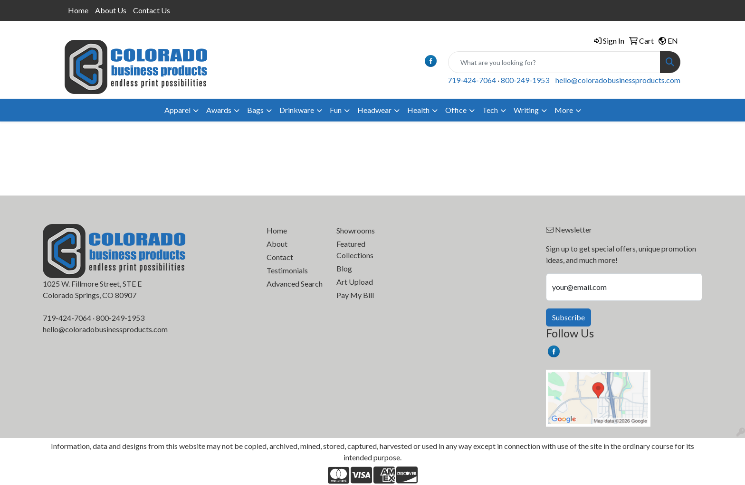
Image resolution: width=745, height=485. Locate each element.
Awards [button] (218, 109)
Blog (344, 268)
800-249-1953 (525, 79)
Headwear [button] (374, 109)
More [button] (563, 109)
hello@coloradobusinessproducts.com (617, 79)
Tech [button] (490, 109)
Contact (280, 256)
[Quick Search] (554, 62)
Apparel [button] (177, 109)
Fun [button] (336, 109)
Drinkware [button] (296, 109)
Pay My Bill (355, 294)
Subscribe (568, 317)
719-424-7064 (472, 79)
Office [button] (456, 109)
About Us (110, 10)
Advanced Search (295, 283)
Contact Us (151, 10)
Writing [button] (526, 109)
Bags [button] (255, 109)
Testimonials (287, 270)
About (277, 243)
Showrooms (355, 230)
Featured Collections (354, 249)
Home (78, 10)
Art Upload (354, 281)
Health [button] (418, 109)
